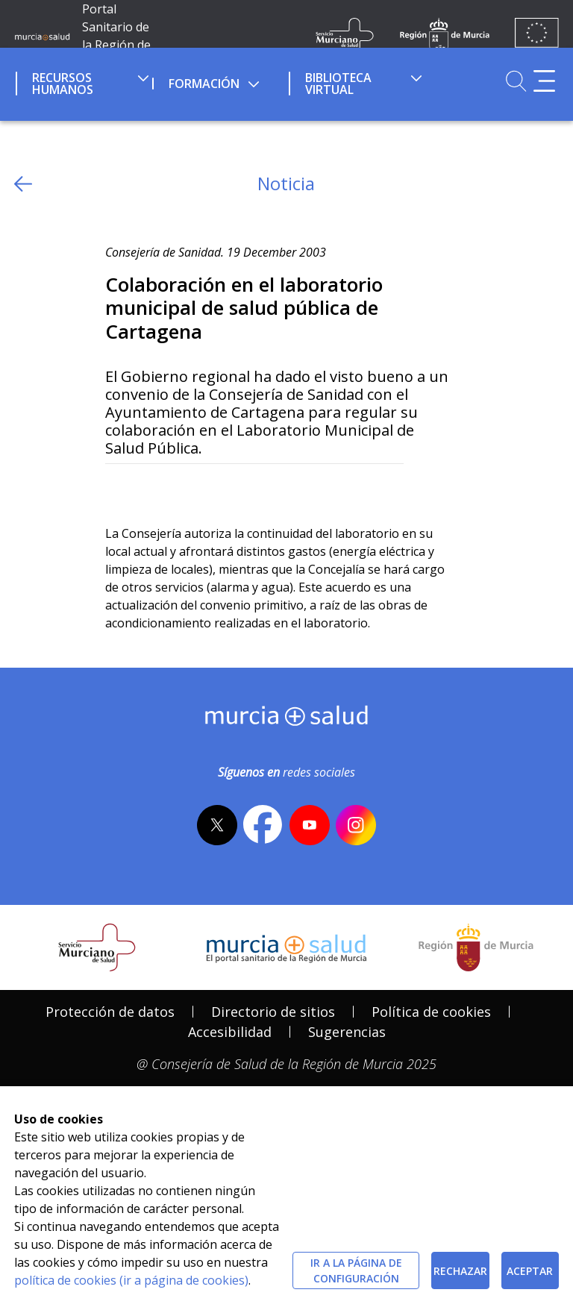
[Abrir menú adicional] (544, 81)
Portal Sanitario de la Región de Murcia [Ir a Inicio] (116, 36)
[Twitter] (116, 488)
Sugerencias (347, 1032)
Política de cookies (431, 1012)
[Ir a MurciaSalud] (42, 36)
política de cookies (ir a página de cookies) (131, 1280)
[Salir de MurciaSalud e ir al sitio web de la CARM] (476, 947)
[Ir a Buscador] (516, 81)
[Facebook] (145, 488)
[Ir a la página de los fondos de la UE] (537, 36)
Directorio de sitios (273, 1012)
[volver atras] (23, 184)
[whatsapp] (175, 488)
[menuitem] (82, 81)
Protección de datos (110, 1012)
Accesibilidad (230, 1032)
